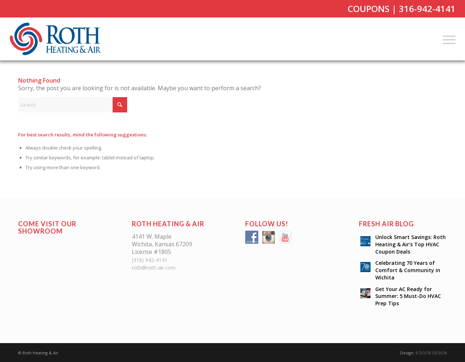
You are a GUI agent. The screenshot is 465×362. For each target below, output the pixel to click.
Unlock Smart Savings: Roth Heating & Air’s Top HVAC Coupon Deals (410, 244)
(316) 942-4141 (149, 259)
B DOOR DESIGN (431, 352)
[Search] (72, 104)
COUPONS (368, 9)
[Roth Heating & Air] (57, 38)
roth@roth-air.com (153, 267)
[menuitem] (447, 38)
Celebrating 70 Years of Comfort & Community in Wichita (407, 270)
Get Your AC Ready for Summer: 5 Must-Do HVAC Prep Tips (408, 296)
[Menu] (447, 38)
